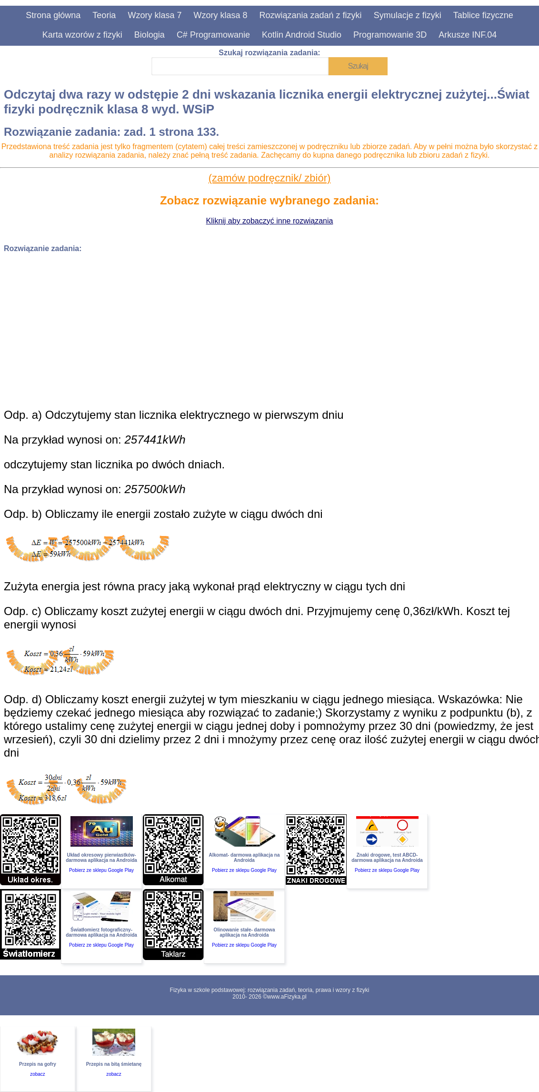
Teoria (104, 15)
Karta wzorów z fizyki (82, 35)
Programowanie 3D (390, 35)
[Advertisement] (269, 327)
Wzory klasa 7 (154, 15)
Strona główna (53, 15)
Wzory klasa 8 (220, 15)
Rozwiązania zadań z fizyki (311, 15)
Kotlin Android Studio (301, 35)
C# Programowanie (213, 35)
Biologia (149, 35)
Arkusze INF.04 (468, 35)
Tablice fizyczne (483, 15)
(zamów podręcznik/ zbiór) (270, 178)
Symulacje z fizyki (407, 15)
